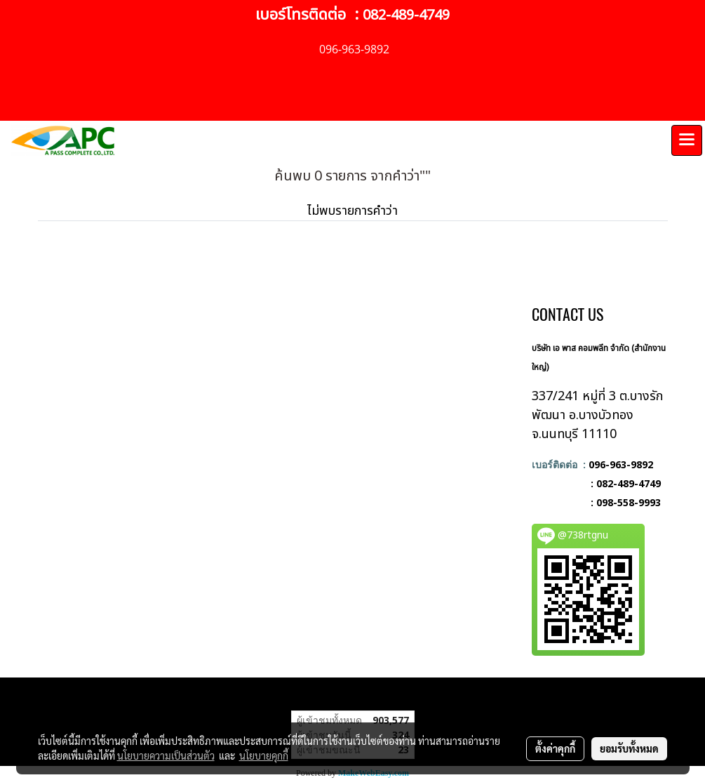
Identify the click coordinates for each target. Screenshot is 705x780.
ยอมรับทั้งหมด (629, 748)
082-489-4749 (406, 15)
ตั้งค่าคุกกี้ (555, 748)
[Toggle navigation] (686, 140)
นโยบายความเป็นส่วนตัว (166, 755)
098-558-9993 (628, 502)
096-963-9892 (621, 464)
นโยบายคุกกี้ (263, 755)
